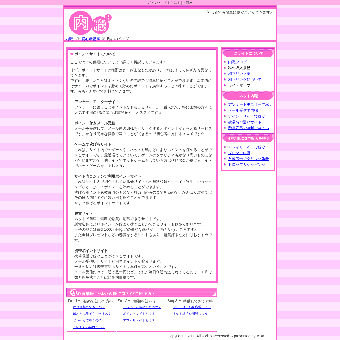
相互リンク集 (239, 74)
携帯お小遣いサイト (245, 122)
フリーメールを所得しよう (192, 307)
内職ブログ (237, 62)
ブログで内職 (239, 153)
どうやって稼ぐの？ (87, 320)
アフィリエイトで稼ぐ (246, 147)
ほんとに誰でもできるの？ (92, 314)
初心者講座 (91, 39)
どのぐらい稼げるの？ (89, 327)
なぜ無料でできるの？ (89, 307)
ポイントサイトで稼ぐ (246, 116)
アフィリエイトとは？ (139, 320)
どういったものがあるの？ (142, 307)
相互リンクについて (245, 79)
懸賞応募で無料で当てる (248, 128)
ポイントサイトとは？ (139, 314)
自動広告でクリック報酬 (248, 159)
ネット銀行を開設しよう (190, 314)
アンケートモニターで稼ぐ (250, 104)
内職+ (70, 39)
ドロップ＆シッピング (246, 164)
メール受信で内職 (243, 110)
